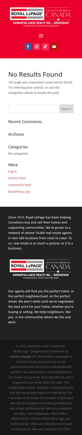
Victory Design (20, 356)
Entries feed (17, 178)
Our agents (16, 291)
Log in (12, 171)
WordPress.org (19, 192)
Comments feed (19, 185)
